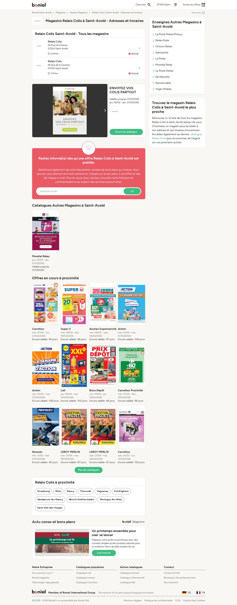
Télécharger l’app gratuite (45, 582)
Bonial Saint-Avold (41, 12)
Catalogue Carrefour (87, 582)
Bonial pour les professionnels (179, 577)
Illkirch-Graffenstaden (81, 499)
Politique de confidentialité (158, 600)
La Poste (159, 58)
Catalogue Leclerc (85, 577)
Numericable (161, 82)
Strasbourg (43, 491)
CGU (177, 600)
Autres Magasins (79, 12)
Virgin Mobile (161, 89)
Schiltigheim (121, 491)
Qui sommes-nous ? (42, 573)
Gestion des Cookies (194, 600)
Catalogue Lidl (83, 573)
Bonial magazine (40, 577)
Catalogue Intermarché (132, 577)
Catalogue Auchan (129, 573)
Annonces (198, 12)
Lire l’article (104, 552)
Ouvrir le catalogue (126, 131)
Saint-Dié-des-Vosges (50, 507)
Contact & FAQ (172, 573)
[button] (88, 110)
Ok (132, 191)
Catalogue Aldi (127, 582)
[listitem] (45, 241)
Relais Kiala (160, 40)
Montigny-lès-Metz (111, 499)
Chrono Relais (162, 46)
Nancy (70, 491)
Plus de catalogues (88, 469)
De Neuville (160, 76)
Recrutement (171, 582)
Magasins (61, 12)
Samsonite (160, 52)
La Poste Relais (162, 70)
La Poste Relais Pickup (167, 34)
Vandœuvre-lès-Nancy (50, 499)
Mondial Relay (162, 64)
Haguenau (102, 491)
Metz (58, 491)
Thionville (85, 491)
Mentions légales (133, 600)
